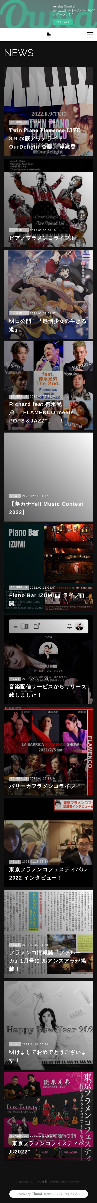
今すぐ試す (63, 21)
